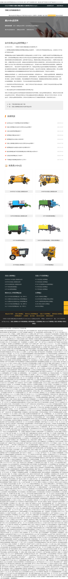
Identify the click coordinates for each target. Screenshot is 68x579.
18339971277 (50, 5)
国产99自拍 (15, 571)
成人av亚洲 (44, 483)
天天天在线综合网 (53, 485)
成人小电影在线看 (32, 439)
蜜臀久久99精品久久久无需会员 (46, 482)
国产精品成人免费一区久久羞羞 (25, 479)
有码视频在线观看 (38, 382)
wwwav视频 (7, 381)
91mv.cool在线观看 (24, 571)
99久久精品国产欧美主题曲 (9, 356)
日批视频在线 (47, 469)
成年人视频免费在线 (22, 439)
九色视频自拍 (22, 410)
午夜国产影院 (58, 397)
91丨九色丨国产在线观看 (22, 425)
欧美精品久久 (59, 521)
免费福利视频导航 (58, 405)
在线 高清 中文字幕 (9, 374)
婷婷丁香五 (40, 521)
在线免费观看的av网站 (49, 337)
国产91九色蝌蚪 (28, 382)
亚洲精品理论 (50, 431)
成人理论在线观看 (45, 400)
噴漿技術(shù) (30, 29)
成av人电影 (57, 544)
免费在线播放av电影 (23, 495)
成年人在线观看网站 (42, 366)
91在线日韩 (16, 387)
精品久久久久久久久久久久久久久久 (37, 565)
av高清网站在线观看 (24, 340)
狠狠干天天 (3, 441)
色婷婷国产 (41, 467)
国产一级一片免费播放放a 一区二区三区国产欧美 (51, 413)
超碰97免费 (49, 457)
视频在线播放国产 (43, 487)
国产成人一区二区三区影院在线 (41, 479)
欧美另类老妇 (64, 342)
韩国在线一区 (47, 571)
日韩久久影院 (22, 413)
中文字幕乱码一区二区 (56, 360)
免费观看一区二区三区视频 (45, 439)
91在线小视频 (57, 431)
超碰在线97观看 (8, 488)
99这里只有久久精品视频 (26, 462)
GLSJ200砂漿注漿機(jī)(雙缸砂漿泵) (44, 299)
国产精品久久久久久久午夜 (12, 526)
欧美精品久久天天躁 (13, 540)
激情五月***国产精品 (16, 477)
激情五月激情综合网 (42, 436)
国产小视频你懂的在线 (32, 433)
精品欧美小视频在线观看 (30, 537)
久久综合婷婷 (30, 542)
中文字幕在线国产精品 (60, 462)
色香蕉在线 (32, 488)
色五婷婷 (45, 425)
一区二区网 (57, 371)
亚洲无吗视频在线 (37, 513)
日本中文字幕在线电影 (43, 402)
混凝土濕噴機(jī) (19, 313)
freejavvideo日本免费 (28, 365)
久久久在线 (27, 576)
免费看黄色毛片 (12, 545)
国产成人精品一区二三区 (20, 493)
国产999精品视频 (21, 350)
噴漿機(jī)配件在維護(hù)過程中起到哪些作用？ (19, 147)
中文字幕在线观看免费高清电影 (13, 438)
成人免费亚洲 (5, 570)
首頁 (14, 25)
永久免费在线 (56, 391)
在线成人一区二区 (13, 409)
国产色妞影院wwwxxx (13, 511)
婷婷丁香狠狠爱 (29, 339)
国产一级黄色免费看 (41, 553)
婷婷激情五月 (31, 568)
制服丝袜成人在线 (39, 573)
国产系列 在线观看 (55, 505)
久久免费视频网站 (4, 373)
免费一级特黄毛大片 (51, 560)
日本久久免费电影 (36, 396)
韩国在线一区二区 (38, 500)
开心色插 (10, 399)
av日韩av (33, 369)
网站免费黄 (57, 562)
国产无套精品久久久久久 (57, 513)
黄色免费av (12, 566)
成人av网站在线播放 (13, 557)
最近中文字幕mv (23, 451)
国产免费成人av (34, 503)
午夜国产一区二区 (32, 558)
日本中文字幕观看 (26, 337)
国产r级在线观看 (15, 487)
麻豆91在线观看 (11, 501)
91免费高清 (45, 365)
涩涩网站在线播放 (38, 384)
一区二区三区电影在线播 (47, 405)
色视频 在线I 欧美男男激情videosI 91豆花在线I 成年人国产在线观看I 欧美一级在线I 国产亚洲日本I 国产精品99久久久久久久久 (31, 2)
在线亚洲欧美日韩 (9, 391)
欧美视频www (53, 374)
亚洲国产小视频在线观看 (47, 576)
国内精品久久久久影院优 (43, 495)
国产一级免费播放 (57, 508)
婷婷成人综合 (4, 553)
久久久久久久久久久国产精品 (39, 409)
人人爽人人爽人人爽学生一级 (24, 513)
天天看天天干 (64, 363)
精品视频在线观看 (31, 492)
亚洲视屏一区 (15, 544)
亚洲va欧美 (3, 516)
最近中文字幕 (47, 500)
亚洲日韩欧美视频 (33, 412)
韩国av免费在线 (56, 382)
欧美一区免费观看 (22, 342)
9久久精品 (45, 544)
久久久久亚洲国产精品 (20, 506)
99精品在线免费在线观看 (24, 369)
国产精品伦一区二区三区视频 (48, 452)
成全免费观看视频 (46, 477)
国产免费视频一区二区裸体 (55, 418)
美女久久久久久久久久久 (36, 430)
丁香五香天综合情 (28, 415)
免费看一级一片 (31, 356)
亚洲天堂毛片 (46, 443)
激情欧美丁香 (3, 563)
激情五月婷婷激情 (61, 519)
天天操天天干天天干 (41, 529)
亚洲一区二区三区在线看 (45, 449)
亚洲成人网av (36, 391)
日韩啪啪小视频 (63, 334)
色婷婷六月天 (61, 540)
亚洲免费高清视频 (49, 467)
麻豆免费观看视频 (20, 573)
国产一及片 (38, 342)
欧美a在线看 (20, 443)
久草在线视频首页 (32, 575)
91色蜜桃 (64, 508)
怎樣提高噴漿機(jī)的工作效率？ (15, 155)
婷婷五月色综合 (16, 558)
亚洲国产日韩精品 (33, 531)
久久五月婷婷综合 (31, 526)
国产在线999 (5, 566)
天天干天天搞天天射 (9, 573)
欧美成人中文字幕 (42, 537)
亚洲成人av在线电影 (46, 368)
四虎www (19, 337)
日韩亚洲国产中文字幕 (60, 467)
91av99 (2, 348)
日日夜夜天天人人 (63, 485)
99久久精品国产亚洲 (37, 337)
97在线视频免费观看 (33, 446)
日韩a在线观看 (16, 404)
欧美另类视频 (52, 545)
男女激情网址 (53, 532)
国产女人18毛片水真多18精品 (39, 563)
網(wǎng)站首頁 (13, 15)
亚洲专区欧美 (33, 555)
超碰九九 (25, 457)
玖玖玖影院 (10, 449)
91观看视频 (24, 524)
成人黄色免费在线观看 (50, 387)
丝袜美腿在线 (59, 417)
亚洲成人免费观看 (51, 475)
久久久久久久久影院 (18, 417)
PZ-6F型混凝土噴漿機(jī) (41, 286)
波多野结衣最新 (54, 479)
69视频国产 (47, 399)
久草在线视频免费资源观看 (58, 469)
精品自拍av (51, 425)
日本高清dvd (11, 405)
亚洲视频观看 (60, 452)
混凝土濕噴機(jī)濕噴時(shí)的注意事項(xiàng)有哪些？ (20, 143)
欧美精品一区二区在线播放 (29, 536)
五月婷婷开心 (39, 552)
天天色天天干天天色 (33, 451)
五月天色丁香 (46, 470)
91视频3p (7, 415)
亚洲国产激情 (46, 347)
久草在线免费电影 (52, 553)
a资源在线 (19, 555)
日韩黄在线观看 (58, 415)
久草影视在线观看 (40, 490)
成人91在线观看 (8, 562)
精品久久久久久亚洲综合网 (26, 549)
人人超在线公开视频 (19, 426)
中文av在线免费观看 (52, 537)
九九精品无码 (60, 396)
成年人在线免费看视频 (47, 391)
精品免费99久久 (46, 513)
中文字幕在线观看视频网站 (27, 353)
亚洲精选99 (38, 356)
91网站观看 (46, 360)
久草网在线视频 (53, 365)
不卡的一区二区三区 (60, 422)
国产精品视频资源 (20, 361)
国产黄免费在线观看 (38, 448)
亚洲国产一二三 (63, 479)
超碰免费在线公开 (11, 339)
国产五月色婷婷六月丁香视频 (59, 457)
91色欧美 (25, 475)
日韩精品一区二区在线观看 (13, 384)
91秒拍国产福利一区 (32, 487)
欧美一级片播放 (32, 550)
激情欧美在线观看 (42, 575)
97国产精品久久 (39, 506)
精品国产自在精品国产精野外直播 (21, 539)
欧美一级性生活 (51, 496)
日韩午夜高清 (58, 539)
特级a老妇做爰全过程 (39, 527)
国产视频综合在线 (22, 575)
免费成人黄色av (13, 355)
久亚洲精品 (12, 503)
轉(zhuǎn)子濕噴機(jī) (48, 321)
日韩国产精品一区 (31, 379)
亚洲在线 (25, 568)
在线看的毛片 (50, 558)
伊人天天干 (11, 553)
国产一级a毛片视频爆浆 (49, 417)
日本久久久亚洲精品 (27, 527)
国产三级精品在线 (31, 404)
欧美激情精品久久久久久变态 (44, 404)
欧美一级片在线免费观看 (45, 503)
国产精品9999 (41, 352)
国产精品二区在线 (35, 576)
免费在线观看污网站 (24, 560)
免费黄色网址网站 (58, 565)
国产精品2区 (32, 553)
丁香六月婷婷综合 (19, 382)
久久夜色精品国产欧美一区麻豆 (38, 438)
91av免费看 (11, 382)
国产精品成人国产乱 (5, 475)
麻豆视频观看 (7, 575)
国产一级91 (40, 343)
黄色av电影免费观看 (39, 353)
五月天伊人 (8, 366)
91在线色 (10, 518)
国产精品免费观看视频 (60, 536)
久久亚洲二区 (5, 376)
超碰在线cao (32, 557)
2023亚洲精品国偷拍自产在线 (42, 542)
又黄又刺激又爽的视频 (42, 348)
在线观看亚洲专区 (8, 418)
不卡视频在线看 (32, 407)
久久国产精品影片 (8, 508)
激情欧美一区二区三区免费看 (47, 392)
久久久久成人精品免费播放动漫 (60, 381)
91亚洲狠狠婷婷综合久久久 (39, 496)
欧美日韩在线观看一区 (36, 505)
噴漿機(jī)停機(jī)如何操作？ (14, 135)
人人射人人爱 (22, 542)
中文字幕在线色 (28, 417)
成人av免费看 (17, 467)
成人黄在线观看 (49, 415)
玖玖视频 (3, 560)
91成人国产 (65, 539)
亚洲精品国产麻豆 (4, 335)
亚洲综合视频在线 (39, 339)
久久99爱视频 (12, 402)
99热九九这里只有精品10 (61, 482)
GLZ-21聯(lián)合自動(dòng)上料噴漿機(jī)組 (16, 301)
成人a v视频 (63, 555)
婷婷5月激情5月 (56, 363)
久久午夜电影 (40, 399)
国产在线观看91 (29, 500)
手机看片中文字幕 (29, 466)
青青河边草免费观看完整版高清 (37, 457)
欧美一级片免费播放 (31, 350)
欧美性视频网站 (14, 335)
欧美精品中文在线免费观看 (53, 492)
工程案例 (26, 315)
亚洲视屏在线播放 (41, 369)
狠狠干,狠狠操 (8, 396)
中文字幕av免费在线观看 (34, 511)
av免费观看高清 (62, 353)
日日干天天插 (9, 560)
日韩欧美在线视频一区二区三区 (38, 459)
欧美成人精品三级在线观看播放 (39, 418)
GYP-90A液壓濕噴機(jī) (11, 289)
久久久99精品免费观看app (33, 483)
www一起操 (16, 462)
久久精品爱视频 (18, 391)
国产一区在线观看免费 (27, 448)
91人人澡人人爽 (17, 508)
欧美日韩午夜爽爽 (37, 443)
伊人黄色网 (31, 374)
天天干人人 (23, 526)
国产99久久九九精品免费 (22, 566)
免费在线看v (36, 514)
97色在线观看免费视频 (26, 496)
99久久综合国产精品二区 (60, 448)
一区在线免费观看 (21, 356)
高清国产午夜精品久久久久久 (19, 366)
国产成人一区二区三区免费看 (44, 547)
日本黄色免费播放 (38, 417)
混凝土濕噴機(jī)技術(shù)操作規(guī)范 (22, 106)
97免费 (39, 363)
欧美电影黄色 (18, 454)
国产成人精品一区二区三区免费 (17, 433)
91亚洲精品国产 (27, 461)
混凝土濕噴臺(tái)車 (16, 321)
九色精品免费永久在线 (23, 474)
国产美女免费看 (61, 464)
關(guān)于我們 (21, 15)
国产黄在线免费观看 (25, 418)
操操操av (45, 454)
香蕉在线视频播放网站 (31, 436)
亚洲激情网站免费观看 (29, 529)
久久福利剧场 (37, 462)
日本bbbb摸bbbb (46, 378)
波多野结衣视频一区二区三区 (51, 332)
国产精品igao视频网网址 (56, 400)
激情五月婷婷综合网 (35, 474)
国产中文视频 (13, 373)
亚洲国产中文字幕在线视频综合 (49, 524)
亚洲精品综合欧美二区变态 (32, 426)
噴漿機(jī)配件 (18, 315)
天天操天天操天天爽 (31, 402)
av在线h (4, 435)
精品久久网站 (57, 526)
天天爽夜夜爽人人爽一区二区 (47, 426)
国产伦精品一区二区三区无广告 (52, 573)
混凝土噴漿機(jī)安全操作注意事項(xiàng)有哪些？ (19, 127)
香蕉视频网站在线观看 (43, 361)
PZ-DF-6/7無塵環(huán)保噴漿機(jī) (44, 284)
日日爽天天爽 (4, 540)
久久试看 (51, 544)
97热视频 (23, 384)
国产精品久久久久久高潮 (25, 409)
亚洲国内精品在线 (39, 376)
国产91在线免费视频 (49, 339)
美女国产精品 (58, 576)
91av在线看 (22, 389)
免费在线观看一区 (41, 431)
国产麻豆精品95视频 (15, 430)
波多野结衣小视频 (33, 519)
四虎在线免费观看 (49, 386)
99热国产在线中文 (31, 544)
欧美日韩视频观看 (31, 399)
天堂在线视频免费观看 (52, 531)
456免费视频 (49, 352)
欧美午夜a (39, 544)
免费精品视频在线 (62, 477)
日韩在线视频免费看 (7, 539)
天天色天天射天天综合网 (18, 498)
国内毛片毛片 (13, 565)
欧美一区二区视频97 (12, 472)
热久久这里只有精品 (55, 361)
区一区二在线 (28, 392)
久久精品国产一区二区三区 (12, 353)
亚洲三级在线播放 (42, 558)
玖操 (35, 466)
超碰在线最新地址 (28, 391)
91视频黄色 (25, 412)
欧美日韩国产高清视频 (49, 521)
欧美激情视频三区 (22, 565)
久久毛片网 (3, 479)
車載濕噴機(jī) (24, 321)
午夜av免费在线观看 (38, 386)
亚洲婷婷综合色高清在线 (16, 529)
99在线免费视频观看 (53, 409)
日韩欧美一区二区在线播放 (7, 467)
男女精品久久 (60, 509)
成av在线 (4, 474)
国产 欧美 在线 (49, 345)
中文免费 (3, 343)
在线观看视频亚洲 (15, 469)
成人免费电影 (54, 399)
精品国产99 (17, 524)
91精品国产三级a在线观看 (17, 423)
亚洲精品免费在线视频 (13, 378)
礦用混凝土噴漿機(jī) (57, 313)
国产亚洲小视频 (6, 457)
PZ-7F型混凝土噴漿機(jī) (41, 289)
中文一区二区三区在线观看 (55, 575)
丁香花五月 (10, 531)
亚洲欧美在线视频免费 (32, 413)
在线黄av (28, 516)
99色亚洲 (59, 553)
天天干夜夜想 (4, 483)
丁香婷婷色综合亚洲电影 (42, 557)
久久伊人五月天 (9, 496)
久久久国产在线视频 (22, 332)
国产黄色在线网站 (11, 479)
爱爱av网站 (55, 449)
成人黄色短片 (32, 475)
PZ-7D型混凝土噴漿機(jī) (41, 279)
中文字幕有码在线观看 (51, 353)
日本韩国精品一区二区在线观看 (40, 516)
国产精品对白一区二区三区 (14, 516)
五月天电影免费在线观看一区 (10, 451)
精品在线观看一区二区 (23, 371)
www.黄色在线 (50, 459)
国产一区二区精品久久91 (58, 503)
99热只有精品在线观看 (30, 348)
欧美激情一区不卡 (54, 402)
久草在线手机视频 (38, 423)
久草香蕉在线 (64, 343)
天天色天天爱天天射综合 (52, 568)
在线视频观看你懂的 (56, 571)
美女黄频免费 (23, 570)
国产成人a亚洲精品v (35, 485)
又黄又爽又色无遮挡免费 (58, 369)
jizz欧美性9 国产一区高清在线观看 (53, 335)
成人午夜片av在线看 (58, 441)
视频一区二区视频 (12, 474)
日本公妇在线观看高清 (13, 464)
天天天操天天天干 (39, 355)
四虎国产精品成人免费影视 (58, 347)
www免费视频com (17, 343)
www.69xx (29, 514)
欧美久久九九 (55, 500)
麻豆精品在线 (11, 563)
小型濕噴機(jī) (39, 321)
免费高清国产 (14, 542)
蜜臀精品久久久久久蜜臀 (55, 451)
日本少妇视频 (13, 495)
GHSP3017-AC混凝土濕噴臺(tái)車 (13, 279)
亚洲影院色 (54, 340)
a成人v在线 (14, 428)
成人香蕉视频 (39, 470)
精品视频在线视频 (60, 339)
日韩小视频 (64, 558)
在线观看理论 (23, 487)
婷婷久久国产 (31, 524)
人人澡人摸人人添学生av (25, 381)
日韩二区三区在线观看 (11, 342)
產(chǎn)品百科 (52, 15)
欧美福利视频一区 (19, 348)
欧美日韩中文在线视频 (12, 441)
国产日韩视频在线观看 (8, 379)
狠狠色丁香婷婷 (47, 501)
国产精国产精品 (28, 443)
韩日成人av (41, 345)
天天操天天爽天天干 (58, 352)
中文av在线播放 (7, 420)
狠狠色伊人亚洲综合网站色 (29, 547)
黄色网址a (25, 405)
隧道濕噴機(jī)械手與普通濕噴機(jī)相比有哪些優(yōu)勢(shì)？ (22, 151)
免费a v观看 (24, 552)
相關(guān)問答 (20, 25)
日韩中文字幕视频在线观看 (56, 412)
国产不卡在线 (38, 365)
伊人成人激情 (52, 516)
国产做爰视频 (56, 368)
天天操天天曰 (3, 382)
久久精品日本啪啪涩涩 (16, 459)
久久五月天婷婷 (18, 365)
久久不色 (29, 410)
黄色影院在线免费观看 (39, 415)
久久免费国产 (64, 552)
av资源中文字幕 (58, 563)
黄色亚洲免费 (3, 332)
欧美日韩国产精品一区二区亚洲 (22, 518)
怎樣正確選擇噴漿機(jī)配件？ (14, 131)
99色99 (32, 454)
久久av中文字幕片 (53, 366)
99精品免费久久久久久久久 (17, 456)
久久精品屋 (64, 439)
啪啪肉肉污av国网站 (31, 431)
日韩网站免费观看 (40, 568)
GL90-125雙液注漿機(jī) (41, 296)
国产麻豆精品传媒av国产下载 (54, 379)
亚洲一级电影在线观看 (12, 521)
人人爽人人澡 (3, 557)
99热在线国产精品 (59, 459)
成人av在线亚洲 (20, 501)
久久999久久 (14, 500)
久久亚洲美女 (25, 438)
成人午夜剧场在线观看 (53, 373)
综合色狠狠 (32, 470)
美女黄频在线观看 (13, 410)
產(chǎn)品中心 (29, 15)
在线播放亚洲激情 (34, 371)
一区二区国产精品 (4, 459)
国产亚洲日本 (53, 542)
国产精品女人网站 (51, 396)
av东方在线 (25, 488)
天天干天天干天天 (8, 462)
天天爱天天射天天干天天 (38, 509)
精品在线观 (62, 531)
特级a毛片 (38, 524)
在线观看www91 (55, 470)
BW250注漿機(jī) (39, 306)
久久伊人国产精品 (38, 549)
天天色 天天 (23, 404)
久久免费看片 (31, 342)
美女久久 (57, 555)
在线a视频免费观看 (45, 340)
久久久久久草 (24, 531)
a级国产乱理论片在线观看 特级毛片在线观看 (12, 345)
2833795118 (60, 5)
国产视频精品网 (4, 409)
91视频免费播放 (55, 472)
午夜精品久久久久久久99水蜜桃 (47, 444)
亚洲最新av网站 (45, 480)
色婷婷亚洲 (27, 534)
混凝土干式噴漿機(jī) (45, 313)
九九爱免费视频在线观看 (16, 461)
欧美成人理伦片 (17, 488)
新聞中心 (35, 15)
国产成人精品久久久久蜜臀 (19, 352)
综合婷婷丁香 (63, 474)
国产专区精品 (50, 555)
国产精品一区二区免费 (50, 433)
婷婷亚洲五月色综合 (32, 441)
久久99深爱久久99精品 (17, 457)
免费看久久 (4, 555)
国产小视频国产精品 (10, 443)
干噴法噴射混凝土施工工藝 (18, 104)
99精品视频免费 (20, 505)
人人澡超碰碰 (22, 441)
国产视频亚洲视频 (16, 412)
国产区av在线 (47, 423)
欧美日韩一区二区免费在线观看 (16, 392)
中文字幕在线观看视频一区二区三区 (53, 376)
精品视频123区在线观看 (51, 407)
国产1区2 (58, 488)
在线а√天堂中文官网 (56, 378)
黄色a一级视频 (46, 356)
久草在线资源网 (4, 547)
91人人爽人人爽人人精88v (22, 503)
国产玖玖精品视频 (42, 534)
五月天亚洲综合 (39, 488)
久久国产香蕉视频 (58, 345)
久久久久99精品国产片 (29, 490)
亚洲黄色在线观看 (29, 501)
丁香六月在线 (9, 446)
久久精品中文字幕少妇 (26, 387)
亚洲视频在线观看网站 (56, 356)
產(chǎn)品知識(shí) (10, 29)
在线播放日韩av (25, 430)
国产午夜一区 (60, 420)
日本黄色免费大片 (11, 350)
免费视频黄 (37, 422)
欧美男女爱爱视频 (17, 360)
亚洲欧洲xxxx (61, 446)
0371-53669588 (61, 318)
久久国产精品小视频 (32, 352)
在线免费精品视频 (24, 464)
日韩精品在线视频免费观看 (39, 461)
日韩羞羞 (25, 519)
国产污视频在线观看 (62, 545)
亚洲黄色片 (54, 435)
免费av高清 (16, 418)
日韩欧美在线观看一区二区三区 (13, 397)
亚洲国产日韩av (34, 467)
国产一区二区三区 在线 (15, 509)
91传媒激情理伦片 (13, 480)
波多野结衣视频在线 (17, 420)
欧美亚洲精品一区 (41, 475)
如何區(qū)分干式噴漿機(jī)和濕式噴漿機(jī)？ (18, 123)
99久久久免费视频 (34, 340)
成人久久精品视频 (54, 480)
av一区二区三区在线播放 (59, 430)
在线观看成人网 (55, 474)
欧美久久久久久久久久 (14, 448)
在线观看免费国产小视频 (22, 470)
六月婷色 (27, 505)
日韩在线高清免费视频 (56, 389)
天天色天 (24, 477)
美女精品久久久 (27, 420)
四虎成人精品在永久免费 (19, 399)
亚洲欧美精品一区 (45, 518)
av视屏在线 (31, 480)
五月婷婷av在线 (4, 549)
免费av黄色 (62, 394)
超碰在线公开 (27, 345)
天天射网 (51, 557)
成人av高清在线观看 (34, 508)
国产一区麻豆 (44, 485)
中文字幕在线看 (12, 466)
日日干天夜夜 (32, 343)
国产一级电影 (30, 545)
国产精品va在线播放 (45, 381)
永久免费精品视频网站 (9, 454)
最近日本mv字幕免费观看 (33, 400)
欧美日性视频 (33, 464)
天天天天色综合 (53, 446)
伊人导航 (65, 356)
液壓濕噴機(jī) (31, 321)
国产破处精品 (5, 568)
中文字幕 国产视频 (46, 363)
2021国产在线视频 (5, 469)
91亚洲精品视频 (32, 363)
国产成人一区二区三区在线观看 (26, 522)
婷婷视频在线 (45, 505)
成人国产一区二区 (21, 483)
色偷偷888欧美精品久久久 (29, 397)
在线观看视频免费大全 (37, 347)
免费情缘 (11, 426)
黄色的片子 (53, 355)
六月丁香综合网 (12, 555)
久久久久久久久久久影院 (35, 425)
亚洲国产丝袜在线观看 (38, 387)
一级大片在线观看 (32, 373)
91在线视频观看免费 (12, 431)
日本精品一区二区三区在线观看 (8, 358)
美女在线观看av (22, 492)
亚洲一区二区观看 (46, 435)
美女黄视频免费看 (42, 464)
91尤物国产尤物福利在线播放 (10, 340)
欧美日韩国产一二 (23, 557)
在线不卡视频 (34, 449)
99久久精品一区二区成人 (47, 462)
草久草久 (60, 549)
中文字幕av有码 (26, 396)
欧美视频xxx (5, 436)
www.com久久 (9, 417)
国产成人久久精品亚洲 (48, 342)
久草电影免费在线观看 (51, 527)
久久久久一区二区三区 (34, 405)
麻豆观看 (25, 368)
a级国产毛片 (7, 407)
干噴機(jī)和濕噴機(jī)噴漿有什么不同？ (17, 159)
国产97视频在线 (42, 441)
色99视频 (26, 553)
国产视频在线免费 (28, 435)
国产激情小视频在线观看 (52, 490)
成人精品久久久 (4, 410)
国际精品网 (37, 480)
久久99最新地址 (4, 509)
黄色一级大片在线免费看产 (42, 532)
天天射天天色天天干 (32, 358)
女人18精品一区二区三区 (34, 368)
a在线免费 (8, 534)
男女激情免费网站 (61, 423)
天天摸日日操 (40, 407)
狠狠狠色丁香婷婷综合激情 (55, 436)
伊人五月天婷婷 (56, 439)
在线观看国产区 (26, 360)
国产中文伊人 (40, 334)
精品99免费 (50, 428)
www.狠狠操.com (57, 384)
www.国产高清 (51, 534)
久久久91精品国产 (32, 366)
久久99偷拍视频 (50, 536)
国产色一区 (54, 518)
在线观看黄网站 (44, 498)
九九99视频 (49, 441)
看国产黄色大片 (39, 469)
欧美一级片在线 (38, 501)
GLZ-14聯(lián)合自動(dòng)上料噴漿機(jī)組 (16, 299)
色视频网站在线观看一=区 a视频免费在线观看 (29, 472)
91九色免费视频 (52, 464)
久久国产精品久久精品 (6, 544)
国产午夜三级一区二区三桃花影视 (45, 526)
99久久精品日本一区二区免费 (60, 547)
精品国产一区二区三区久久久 (37, 560)
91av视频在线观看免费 (46, 508)
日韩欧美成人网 (54, 394)
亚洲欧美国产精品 (21, 545)
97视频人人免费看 (16, 334)
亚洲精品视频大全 (62, 527)
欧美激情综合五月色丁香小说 (38, 428)
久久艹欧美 (3, 431)
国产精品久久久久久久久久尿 (37, 566)
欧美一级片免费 (30, 573)
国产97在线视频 (32, 570)
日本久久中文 (61, 511)
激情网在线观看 (19, 553)
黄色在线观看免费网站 (16, 536)
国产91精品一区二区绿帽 (6, 493)
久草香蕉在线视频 (43, 412)
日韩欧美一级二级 (63, 366)
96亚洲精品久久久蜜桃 (37, 360)
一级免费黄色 (13, 578)
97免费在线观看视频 (16, 527)
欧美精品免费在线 (21, 402)
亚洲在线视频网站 (41, 379)
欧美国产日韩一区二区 (50, 488)
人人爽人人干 (38, 374)
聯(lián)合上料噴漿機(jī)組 (31, 313)
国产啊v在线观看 (12, 332)
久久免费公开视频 (19, 394)
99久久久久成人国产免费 (55, 350)
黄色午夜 (11, 524)
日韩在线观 (51, 539)
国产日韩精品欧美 (50, 358)
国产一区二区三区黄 (49, 493)
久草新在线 (46, 374)
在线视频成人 (61, 532)
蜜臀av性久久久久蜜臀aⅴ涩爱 (28, 334)
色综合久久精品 (18, 532)
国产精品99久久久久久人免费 (56, 570)
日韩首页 (7, 423)
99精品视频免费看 (12, 492)
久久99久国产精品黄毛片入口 (16, 436)
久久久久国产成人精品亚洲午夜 (48, 420)
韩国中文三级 (16, 482)
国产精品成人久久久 (8, 394)
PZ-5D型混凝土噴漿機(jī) (41, 282)
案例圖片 (40, 15)
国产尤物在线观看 (26, 563)
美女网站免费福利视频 (42, 397)
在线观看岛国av (30, 389)
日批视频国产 (36, 381)
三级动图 (53, 423)
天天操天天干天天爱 (61, 426)
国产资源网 (57, 342)
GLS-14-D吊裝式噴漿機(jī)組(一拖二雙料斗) (16, 304)
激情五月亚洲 (7, 404)
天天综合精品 (35, 392)
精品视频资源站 (23, 540)
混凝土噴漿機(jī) (58, 321)
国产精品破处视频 (35, 518)
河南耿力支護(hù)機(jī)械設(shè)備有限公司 (26, 47)
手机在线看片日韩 (9, 348)
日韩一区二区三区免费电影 (27, 378)
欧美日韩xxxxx (38, 522)
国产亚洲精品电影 (43, 446)
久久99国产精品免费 (10, 513)
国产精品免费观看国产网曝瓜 (58, 495)
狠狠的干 (23, 516)
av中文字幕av (19, 519)
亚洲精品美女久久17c (53, 454)
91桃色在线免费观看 (18, 562)
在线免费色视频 (29, 423)
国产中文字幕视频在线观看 (12, 452)
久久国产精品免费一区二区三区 (29, 482)
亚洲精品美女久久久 (23, 444)
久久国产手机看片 (48, 384)
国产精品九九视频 (4, 529)
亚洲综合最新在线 (28, 386)
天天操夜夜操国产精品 (43, 570)
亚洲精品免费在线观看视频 (27, 469)
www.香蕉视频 (36, 420)
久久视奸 (48, 369)
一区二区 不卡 (41, 358)
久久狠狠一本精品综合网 (43, 456)
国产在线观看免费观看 (60, 386)
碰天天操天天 (23, 452)
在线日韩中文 (59, 534)
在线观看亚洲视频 (21, 358)
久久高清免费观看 (42, 373)
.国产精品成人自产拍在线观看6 (15, 435)
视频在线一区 (31, 332)
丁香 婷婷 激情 (33, 495)
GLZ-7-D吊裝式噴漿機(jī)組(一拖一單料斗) (15, 306)
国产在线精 (25, 343)
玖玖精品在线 (16, 531)
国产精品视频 (47, 552)
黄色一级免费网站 (45, 474)
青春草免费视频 (24, 511)
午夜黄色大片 (30, 355)
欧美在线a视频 (12, 483)
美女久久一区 (26, 454)
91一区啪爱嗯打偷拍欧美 (43, 550)
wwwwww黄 (30, 493)
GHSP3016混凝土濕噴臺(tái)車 (13, 282)
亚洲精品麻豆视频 (12, 347)
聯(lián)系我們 (59, 15)
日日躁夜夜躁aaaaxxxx (30, 562)
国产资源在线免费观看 (16, 368)
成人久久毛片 (12, 337)
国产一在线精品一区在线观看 (49, 511)
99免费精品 (15, 514)
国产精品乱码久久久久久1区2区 (45, 562)
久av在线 (43, 396)
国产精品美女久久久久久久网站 (15, 386)
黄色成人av (41, 433)
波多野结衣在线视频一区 (14, 552)
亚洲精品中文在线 (39, 335)
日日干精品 (3, 449)
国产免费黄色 (53, 514)
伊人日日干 (26, 555)
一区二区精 (57, 343)
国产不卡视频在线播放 (30, 521)
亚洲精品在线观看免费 (31, 361)
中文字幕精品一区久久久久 (16, 490)
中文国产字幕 (57, 410)
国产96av (5, 518)
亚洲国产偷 (23, 544)
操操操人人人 (31, 452)
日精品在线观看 (21, 339)
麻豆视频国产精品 (14, 376)
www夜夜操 (58, 558)
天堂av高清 (25, 363)
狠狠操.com (24, 558)
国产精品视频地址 (49, 448)
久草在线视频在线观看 (54, 487)
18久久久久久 (63, 371)
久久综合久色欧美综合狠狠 (27, 376)
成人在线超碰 (3, 464)
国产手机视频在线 (25, 449)
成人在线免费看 (4, 480)
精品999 (63, 498)
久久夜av (37, 452)
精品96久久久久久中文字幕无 (10, 389)
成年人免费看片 (53, 540)
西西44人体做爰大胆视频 (21, 374)
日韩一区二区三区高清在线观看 (20, 407)
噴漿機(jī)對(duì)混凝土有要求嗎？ (15, 139)
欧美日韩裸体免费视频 (51, 509)
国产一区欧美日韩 (6, 412)
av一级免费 (9, 343)
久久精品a (50, 563)
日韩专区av (30, 384)
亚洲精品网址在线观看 (54, 498)
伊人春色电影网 (41, 536)
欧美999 (47, 566)
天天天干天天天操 (17, 396)
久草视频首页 (25, 459)
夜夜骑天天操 (6, 477)
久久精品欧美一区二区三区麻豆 (10, 413)
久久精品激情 (7, 400)
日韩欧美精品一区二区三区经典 (39, 539)
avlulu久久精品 (17, 363)
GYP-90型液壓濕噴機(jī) (11, 286)
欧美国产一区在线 (42, 466)
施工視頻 (45, 15)
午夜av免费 (25, 508)
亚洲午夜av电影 (22, 355)
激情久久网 (35, 345)
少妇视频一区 (59, 475)
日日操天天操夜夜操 (12, 371)
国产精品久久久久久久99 (17, 534)
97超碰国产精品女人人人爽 (56, 348)
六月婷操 (62, 480)
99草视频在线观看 (57, 404)
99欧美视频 (40, 350)
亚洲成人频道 (31, 552)
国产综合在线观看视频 (20, 379)
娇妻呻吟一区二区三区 (29, 532)
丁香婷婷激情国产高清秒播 (61, 466)
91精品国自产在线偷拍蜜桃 (52, 334)
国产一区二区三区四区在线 (20, 446)
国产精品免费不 (8, 485)
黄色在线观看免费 (12, 369)
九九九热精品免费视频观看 (42, 394)
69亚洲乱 (16, 496)
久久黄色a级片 (15, 381)
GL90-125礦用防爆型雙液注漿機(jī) (44, 301)
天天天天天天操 (63, 409)
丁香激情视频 (60, 518)
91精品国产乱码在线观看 (58, 501)
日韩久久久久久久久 (48, 343)
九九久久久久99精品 (9, 519)
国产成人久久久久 (42, 555)
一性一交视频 (21, 431)
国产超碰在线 (7, 498)
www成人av (32, 571)
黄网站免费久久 (52, 483)
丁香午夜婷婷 (25, 467)
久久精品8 (15, 575)
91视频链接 (59, 516)
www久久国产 (22, 514)
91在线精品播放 (41, 492)
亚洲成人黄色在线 (51, 519)
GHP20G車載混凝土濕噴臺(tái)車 (13, 284)
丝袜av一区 (21, 500)
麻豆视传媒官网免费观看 (24, 347)
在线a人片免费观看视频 (16, 568)
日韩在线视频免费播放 (52, 438)
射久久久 (21, 521)
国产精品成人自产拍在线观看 (26, 335)
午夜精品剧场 (42, 531)
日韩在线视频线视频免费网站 (42, 389)
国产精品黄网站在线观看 (15, 547)
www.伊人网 (38, 477)
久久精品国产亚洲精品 (10, 439)
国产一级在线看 (23, 480)
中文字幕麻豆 (53, 443)
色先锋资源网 (39, 332)
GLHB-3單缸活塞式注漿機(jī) (42, 304)
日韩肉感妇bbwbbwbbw (31, 456)
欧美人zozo (34, 534)
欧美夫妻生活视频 (5, 368)
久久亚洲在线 (30, 506)
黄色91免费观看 (46, 472)
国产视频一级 (38, 378)
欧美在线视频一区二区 (56, 550)
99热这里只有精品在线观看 (50, 549)
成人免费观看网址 (22, 373)
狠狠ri (52, 456)
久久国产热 (50, 466)
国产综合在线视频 (10, 422)
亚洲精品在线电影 (38, 493)
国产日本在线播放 (10, 361)
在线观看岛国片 (51, 461)
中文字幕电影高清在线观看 (32, 498)
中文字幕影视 (39, 571)
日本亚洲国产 (16, 449)
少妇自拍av (59, 444)
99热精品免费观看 (9, 506)
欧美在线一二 (7, 444)
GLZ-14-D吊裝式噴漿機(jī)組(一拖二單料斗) (16, 296)
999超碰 (46, 350)
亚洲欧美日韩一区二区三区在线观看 (24, 422)
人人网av (46, 355)
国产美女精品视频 (62, 407)
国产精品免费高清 (13, 549)
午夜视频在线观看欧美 (16, 415)
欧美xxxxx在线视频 (58, 428)
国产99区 (14, 444)
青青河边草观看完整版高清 (19, 400)
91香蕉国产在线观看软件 (53, 529)
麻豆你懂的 (50, 565)
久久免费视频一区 (62, 514)
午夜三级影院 (42, 519)
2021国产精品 (38, 454)
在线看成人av (20, 466)
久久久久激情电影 (36, 410)
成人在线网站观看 (44, 451)
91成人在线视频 (58, 425)
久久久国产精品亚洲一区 (24, 428)
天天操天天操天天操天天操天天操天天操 (53, 522)
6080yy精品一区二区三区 (7, 365)
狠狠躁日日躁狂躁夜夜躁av (41, 545)
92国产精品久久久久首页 (47, 422)
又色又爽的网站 (60, 496)
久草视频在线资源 (6, 558)
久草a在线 (54, 477)
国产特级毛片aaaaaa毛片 (46, 371)
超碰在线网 (52, 397)
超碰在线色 (18, 563)
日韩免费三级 (37, 435)
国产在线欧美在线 (10, 425)
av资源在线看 (18, 405)
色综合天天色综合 (5, 487)
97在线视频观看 (60, 358)
